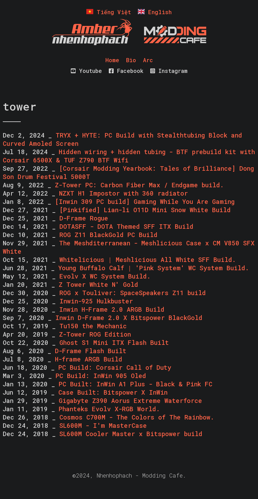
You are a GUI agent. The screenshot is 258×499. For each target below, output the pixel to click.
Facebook (126, 70)
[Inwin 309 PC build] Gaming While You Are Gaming (145, 201)
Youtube (86, 70)
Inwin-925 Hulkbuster (96, 301)
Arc (148, 60)
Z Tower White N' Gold (98, 284)
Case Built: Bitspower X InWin (113, 392)
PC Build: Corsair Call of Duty (114, 367)
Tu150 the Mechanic (93, 326)
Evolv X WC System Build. (105, 276)
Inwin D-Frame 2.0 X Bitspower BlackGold (128, 317)
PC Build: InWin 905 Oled (101, 375)
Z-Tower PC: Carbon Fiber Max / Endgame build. (139, 185)
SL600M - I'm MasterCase (103, 425)
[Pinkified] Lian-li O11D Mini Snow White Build (145, 210)
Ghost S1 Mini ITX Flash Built (114, 342)
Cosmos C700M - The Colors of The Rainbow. (136, 417)
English (155, 12)
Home (112, 60)
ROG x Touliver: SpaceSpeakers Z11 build (132, 293)
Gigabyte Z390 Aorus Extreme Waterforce (130, 400)
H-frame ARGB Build (88, 359)
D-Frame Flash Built (90, 351)
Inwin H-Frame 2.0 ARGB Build (111, 309)
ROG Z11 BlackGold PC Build (108, 234)
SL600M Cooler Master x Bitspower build (130, 434)
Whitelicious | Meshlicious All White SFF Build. (147, 259)
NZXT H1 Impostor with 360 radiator (123, 193)
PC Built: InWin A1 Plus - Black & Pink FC (135, 384)
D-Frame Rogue (83, 218)
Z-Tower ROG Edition (95, 334)
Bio (131, 60)
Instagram (169, 70)
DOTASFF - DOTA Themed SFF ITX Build (126, 226)
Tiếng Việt (108, 12)
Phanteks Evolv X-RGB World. (109, 409)
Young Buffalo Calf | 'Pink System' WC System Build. (153, 268)
